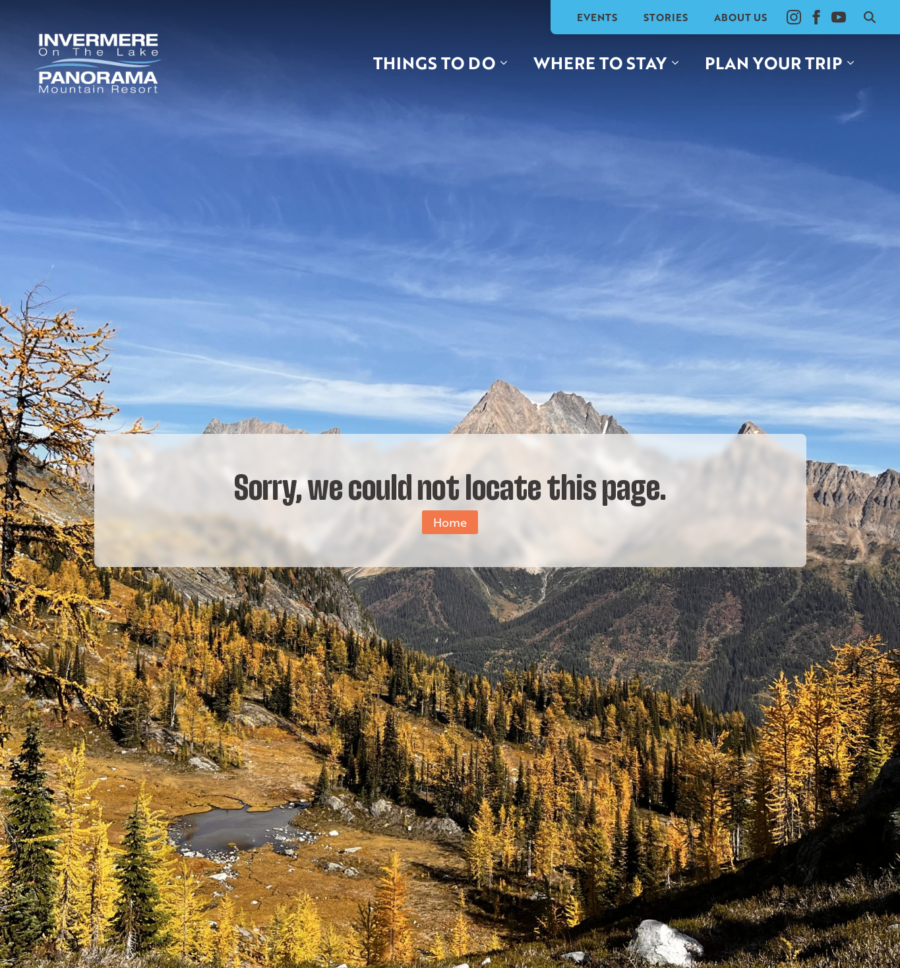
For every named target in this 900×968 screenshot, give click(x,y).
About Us (740, 17)
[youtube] (838, 17)
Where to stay (600, 63)
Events (597, 17)
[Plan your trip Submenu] (854, 63)
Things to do (434, 63)
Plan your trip (773, 63)
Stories (666, 17)
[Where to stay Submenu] (679, 63)
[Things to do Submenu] (507, 63)
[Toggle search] (870, 17)
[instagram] (794, 17)
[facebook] (816, 17)
